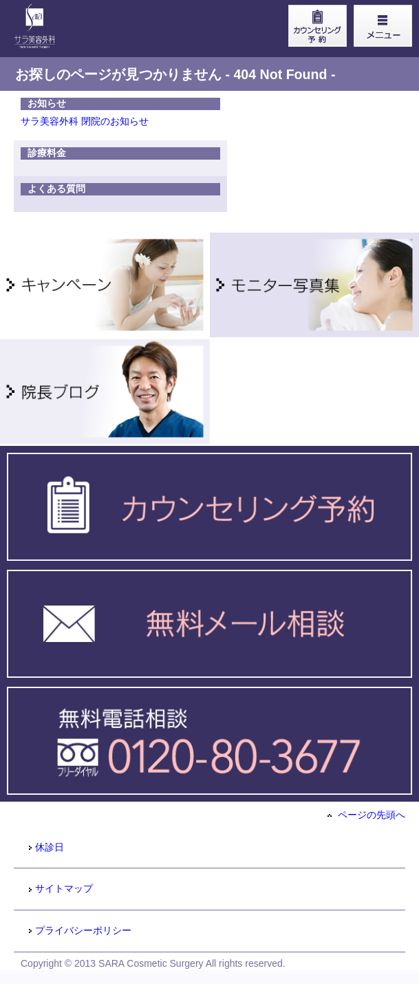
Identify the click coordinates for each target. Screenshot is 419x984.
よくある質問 (56, 188)
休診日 (46, 847)
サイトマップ (60, 888)
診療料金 (47, 152)
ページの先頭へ (366, 814)
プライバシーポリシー (79, 930)
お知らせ (47, 103)
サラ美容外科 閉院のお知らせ (85, 121)
